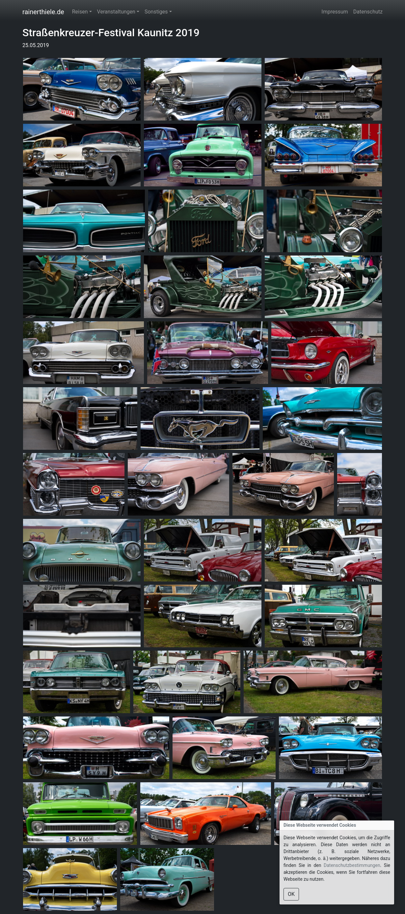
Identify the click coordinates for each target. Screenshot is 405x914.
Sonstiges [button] (156, 12)
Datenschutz (368, 12)
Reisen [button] (80, 12)
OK (291, 894)
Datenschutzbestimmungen (352, 865)
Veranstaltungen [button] (116, 12)
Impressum (334, 12)
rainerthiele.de (43, 12)
